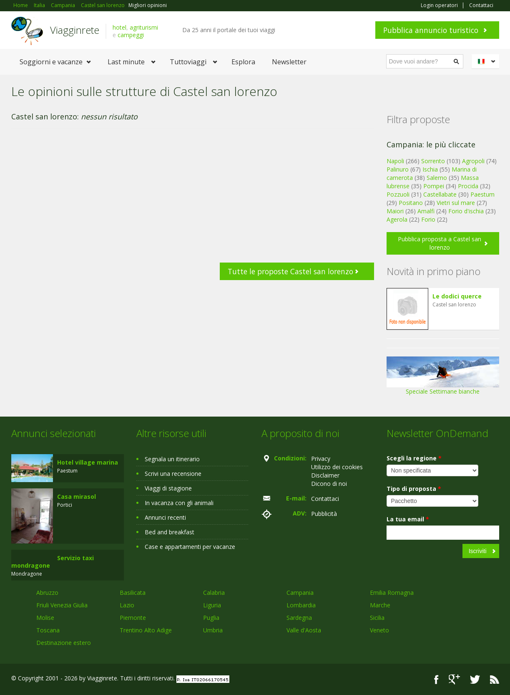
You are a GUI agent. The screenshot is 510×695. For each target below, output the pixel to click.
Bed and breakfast (169, 532)
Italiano (486, 61)
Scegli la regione (414, 458)
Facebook (436, 679)
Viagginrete (74, 30)
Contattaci (481, 5)
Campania (300, 592)
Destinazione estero (63, 643)
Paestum (482, 194)
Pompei (433, 186)
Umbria (213, 630)
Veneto (379, 630)
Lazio (127, 605)
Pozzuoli (398, 194)
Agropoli (473, 161)
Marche (380, 605)
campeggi (131, 35)
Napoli (395, 161)
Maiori (395, 211)
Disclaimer (325, 475)
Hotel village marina (87, 462)
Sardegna (299, 618)
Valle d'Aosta (303, 630)
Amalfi (426, 211)
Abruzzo (47, 592)
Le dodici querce (457, 296)
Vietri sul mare (456, 203)
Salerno (437, 178)
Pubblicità (324, 514)
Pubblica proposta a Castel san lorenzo (439, 243)
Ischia (430, 169)
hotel (119, 27)
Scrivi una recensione (173, 474)
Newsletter (289, 61)
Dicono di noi (329, 484)
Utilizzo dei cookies (337, 467)
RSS (494, 679)
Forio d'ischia (466, 211)
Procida (468, 186)
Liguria (212, 605)
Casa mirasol (76, 496)
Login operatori (439, 5)
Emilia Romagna (392, 592)
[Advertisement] (192, 200)
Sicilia (377, 618)
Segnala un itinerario (172, 459)
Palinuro (398, 169)
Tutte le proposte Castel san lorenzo (290, 271)
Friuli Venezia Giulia (62, 605)
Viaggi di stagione (168, 488)
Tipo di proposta (414, 489)
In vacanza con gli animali (179, 503)
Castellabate (440, 194)
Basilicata (133, 592)
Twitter (475, 679)
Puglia (211, 618)
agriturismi (144, 27)
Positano (411, 203)
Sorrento (433, 161)
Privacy (320, 458)
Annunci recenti (165, 517)
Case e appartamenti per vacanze (190, 547)
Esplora (243, 61)
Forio (428, 219)
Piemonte (133, 618)
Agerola (397, 219)
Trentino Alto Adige (146, 630)
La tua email (408, 519)
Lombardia (301, 605)
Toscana (48, 630)
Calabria (214, 592)
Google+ (454, 679)
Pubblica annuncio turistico (430, 30)
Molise (45, 618)
